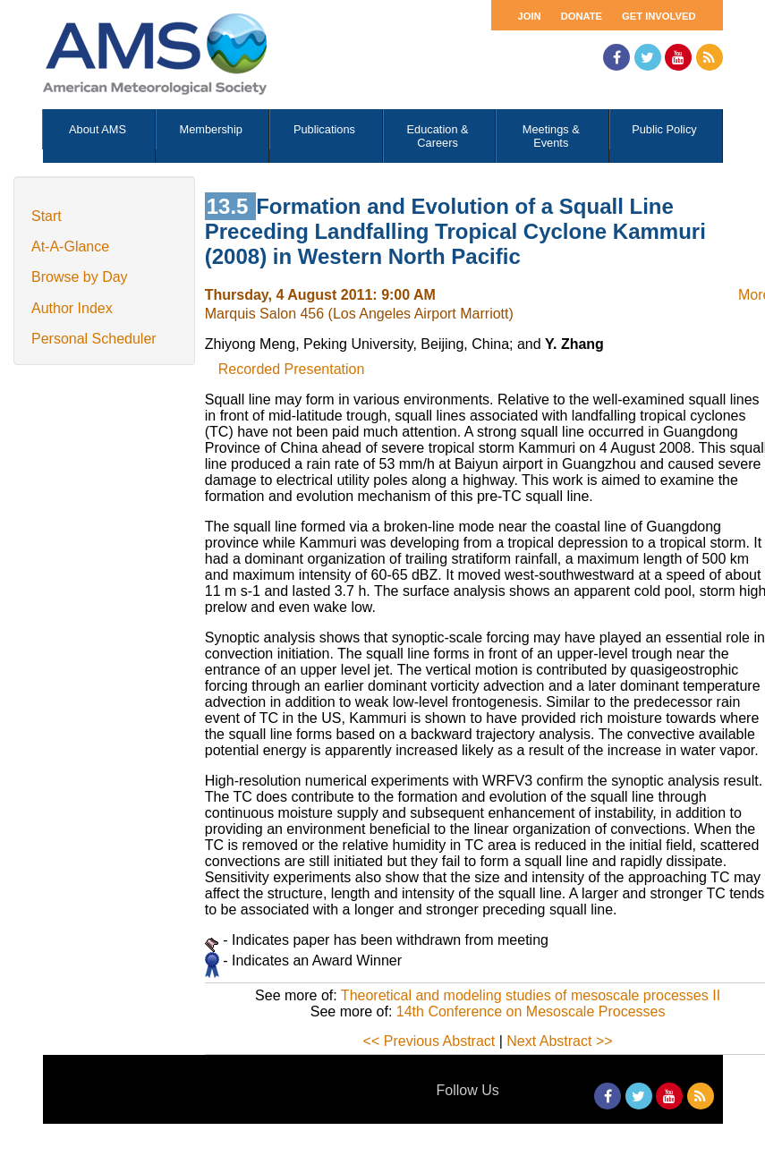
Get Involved (658, 16)
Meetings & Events (551, 136)
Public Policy (664, 129)
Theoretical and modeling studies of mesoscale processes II (530, 995)
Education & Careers (438, 136)
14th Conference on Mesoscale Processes (531, 1011)
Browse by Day (79, 277)
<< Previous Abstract (429, 1041)
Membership (211, 129)
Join (529, 16)
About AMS (97, 129)
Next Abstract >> (559, 1041)
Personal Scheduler (94, 338)
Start (46, 216)
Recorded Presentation (291, 369)
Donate (581, 16)
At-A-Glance (70, 246)
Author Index (72, 308)
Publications (324, 129)
